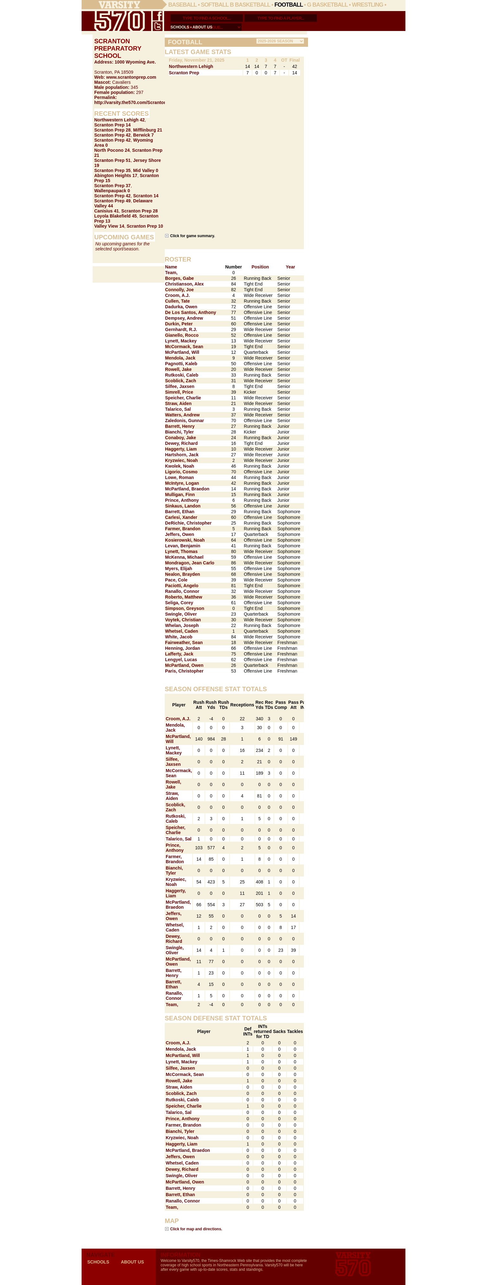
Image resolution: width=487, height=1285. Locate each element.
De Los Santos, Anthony (190, 312)
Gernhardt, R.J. (181, 329)
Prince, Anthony (182, 500)
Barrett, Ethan (179, 511)
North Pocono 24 (112, 150)
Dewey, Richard (181, 443)
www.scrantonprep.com (131, 77)
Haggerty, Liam (181, 449)
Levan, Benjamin (182, 545)
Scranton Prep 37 (112, 185)
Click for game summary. (192, 236)
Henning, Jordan (182, 648)
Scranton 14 (145, 195)
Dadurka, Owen (181, 306)
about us (203, 27)
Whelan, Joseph (182, 625)
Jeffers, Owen (179, 534)
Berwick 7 (143, 135)
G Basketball (327, 5)
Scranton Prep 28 (112, 129)
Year (290, 266)
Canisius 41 (106, 210)
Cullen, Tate (177, 301)
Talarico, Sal (178, 409)
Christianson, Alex (184, 283)
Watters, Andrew (182, 414)
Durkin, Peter (179, 323)
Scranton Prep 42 (112, 135)
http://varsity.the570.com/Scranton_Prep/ (137, 102)
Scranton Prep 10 (145, 226)
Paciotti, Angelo (181, 585)
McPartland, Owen (184, 665)
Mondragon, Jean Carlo (189, 562)
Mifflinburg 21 (147, 129)
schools (179, 27)
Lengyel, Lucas (181, 659)
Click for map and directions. (196, 1229)
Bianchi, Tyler (179, 431)
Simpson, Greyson (184, 608)
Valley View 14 (109, 226)
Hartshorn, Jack (182, 454)
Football (288, 5)
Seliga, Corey (179, 602)
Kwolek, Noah (179, 466)
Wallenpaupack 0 (112, 190)
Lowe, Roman (179, 477)
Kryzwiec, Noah (181, 460)
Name (171, 266)
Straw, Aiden (178, 403)
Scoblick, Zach (180, 380)
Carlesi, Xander (181, 517)
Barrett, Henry (179, 426)
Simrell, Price (179, 392)
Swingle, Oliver (181, 614)
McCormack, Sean (184, 346)
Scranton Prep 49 (112, 200)
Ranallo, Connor (182, 591)
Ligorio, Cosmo (181, 471)
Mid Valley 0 (145, 170)
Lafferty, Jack (179, 653)
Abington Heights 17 (115, 175)
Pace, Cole (176, 579)
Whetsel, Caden (181, 631)
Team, (171, 272)
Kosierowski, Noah (185, 540)
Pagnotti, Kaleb (181, 363)
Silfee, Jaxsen (179, 386)
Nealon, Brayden (182, 574)
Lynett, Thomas (181, 551)
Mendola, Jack (180, 357)
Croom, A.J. (177, 295)
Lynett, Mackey (181, 340)
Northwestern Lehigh (191, 66)
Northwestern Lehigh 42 (119, 119)
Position (260, 266)
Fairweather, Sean (184, 642)
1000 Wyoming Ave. (135, 62)
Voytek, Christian (183, 619)
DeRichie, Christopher (188, 523)
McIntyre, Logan (182, 483)
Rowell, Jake (178, 369)
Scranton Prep (184, 72)
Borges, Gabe (179, 278)
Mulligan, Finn (180, 494)
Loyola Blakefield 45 (115, 215)
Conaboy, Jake (180, 437)
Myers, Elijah (178, 568)
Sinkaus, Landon (182, 505)
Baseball (182, 5)
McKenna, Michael (184, 557)
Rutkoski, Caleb (181, 375)
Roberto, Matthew (183, 596)
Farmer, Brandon (182, 528)
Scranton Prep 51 (112, 160)
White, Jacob (178, 636)
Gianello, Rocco (182, 335)
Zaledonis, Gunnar (184, 420)
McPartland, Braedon (187, 488)
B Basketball (250, 5)
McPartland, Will (182, 352)
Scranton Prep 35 (112, 170)
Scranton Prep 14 (112, 124)
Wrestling (367, 5)
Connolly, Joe (179, 289)
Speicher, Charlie (183, 397)
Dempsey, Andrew (184, 318)
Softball (215, 5)
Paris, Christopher (184, 670)
